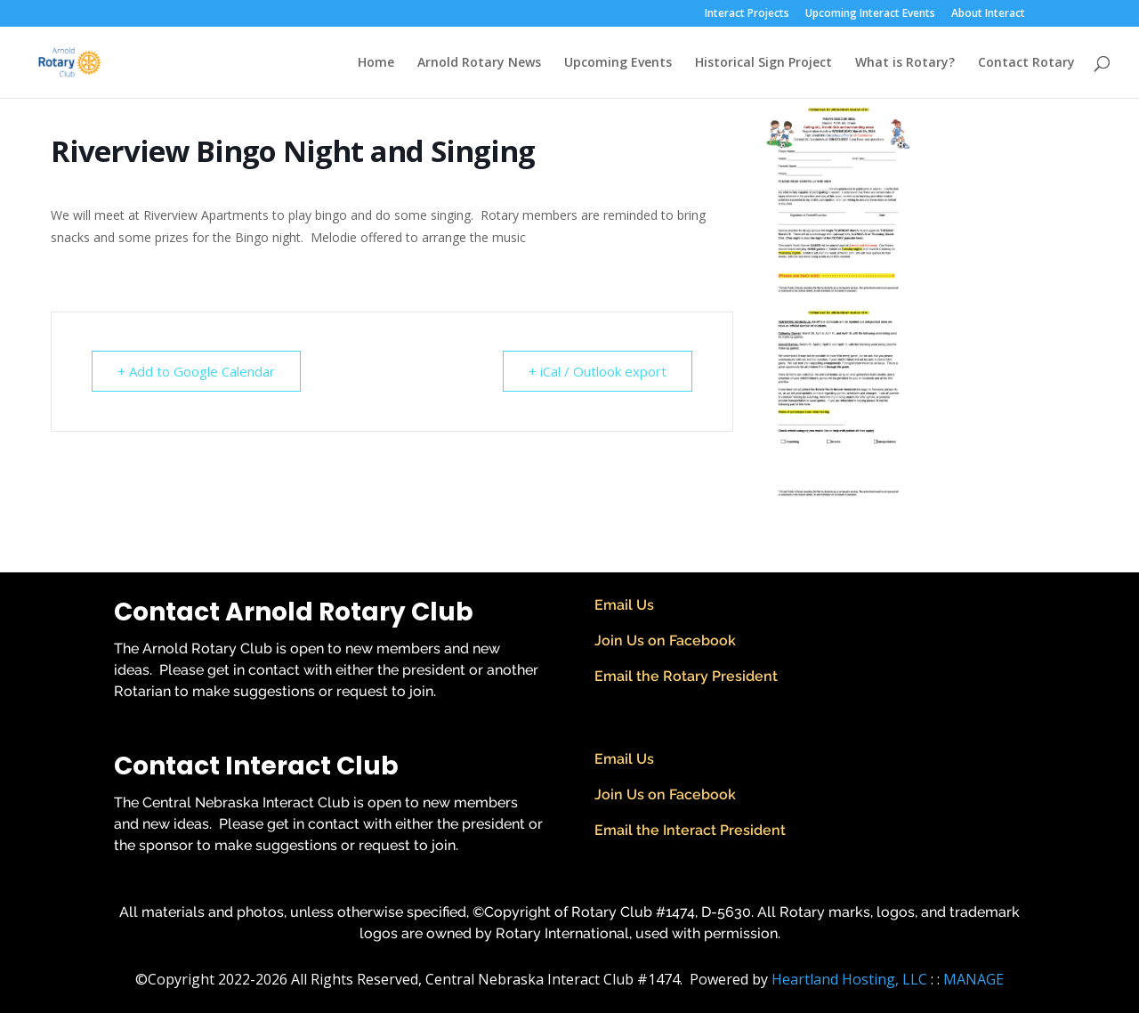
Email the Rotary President (686, 676)
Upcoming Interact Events (870, 14)
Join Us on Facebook (665, 640)
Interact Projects (747, 14)
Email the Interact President (690, 830)
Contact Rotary (1026, 63)
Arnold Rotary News (479, 63)
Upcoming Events (618, 63)
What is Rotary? (905, 63)
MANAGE (973, 979)
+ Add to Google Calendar (196, 371)
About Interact (988, 14)
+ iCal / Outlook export (597, 371)
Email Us (624, 604)
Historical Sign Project (763, 63)
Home (376, 63)
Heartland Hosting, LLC (849, 979)
